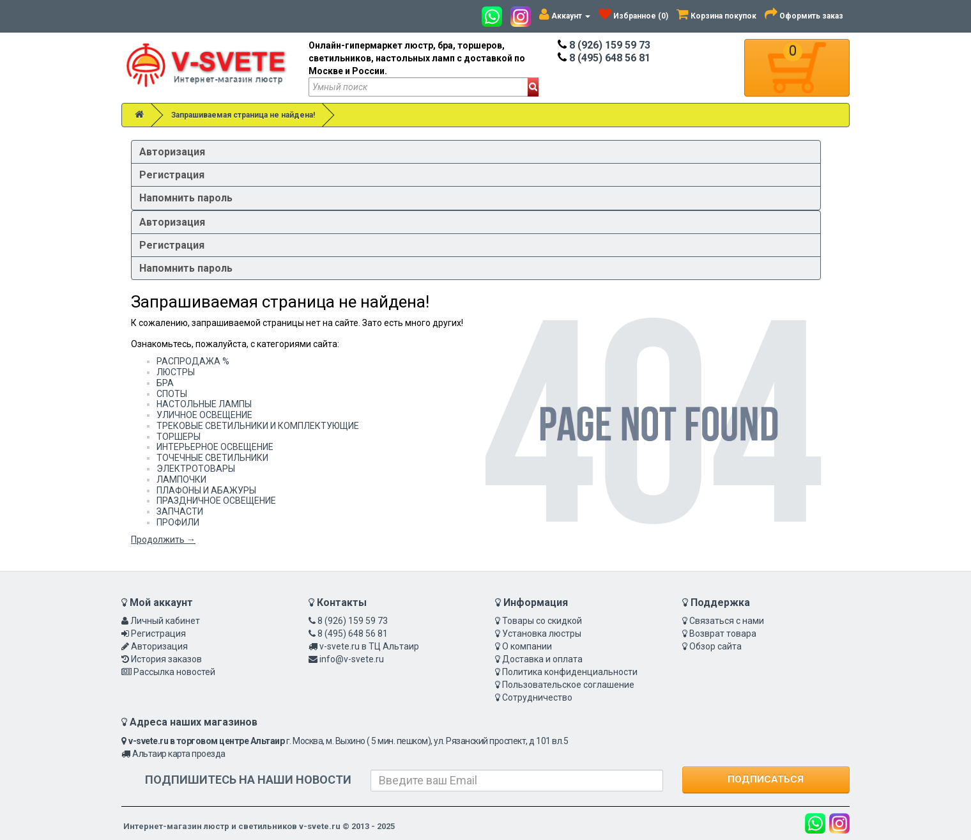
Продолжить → (163, 539)
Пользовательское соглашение (568, 685)
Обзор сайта (715, 646)
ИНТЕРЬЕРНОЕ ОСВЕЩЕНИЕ (215, 447)
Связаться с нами (726, 621)
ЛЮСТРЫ (176, 372)
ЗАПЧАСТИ (180, 511)
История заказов (166, 659)
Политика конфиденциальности (570, 672)
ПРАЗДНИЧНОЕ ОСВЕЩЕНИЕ (216, 500)
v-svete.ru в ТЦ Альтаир (369, 646)
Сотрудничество (537, 697)
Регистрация (171, 175)
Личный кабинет (165, 621)
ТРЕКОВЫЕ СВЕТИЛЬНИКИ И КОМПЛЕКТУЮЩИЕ (258, 426)
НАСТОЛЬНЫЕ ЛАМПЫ (204, 404)
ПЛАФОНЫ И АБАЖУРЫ (206, 490)
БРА (165, 383)
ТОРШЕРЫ (179, 437)
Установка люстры (541, 633)
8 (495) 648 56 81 (604, 58)
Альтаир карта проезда (179, 754)
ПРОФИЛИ (178, 522)
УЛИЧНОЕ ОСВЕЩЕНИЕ (204, 415)
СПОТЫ (172, 394)
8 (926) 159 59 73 (604, 45)
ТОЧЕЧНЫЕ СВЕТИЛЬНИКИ (212, 458)
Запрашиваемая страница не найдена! (243, 115)
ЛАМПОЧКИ (181, 479)
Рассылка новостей (174, 672)
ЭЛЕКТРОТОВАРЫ (196, 468)
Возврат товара (722, 633)
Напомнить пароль (186, 198)
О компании (527, 646)
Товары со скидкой (542, 621)
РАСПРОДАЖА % (193, 361)
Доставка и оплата (542, 659)
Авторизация (172, 152)
